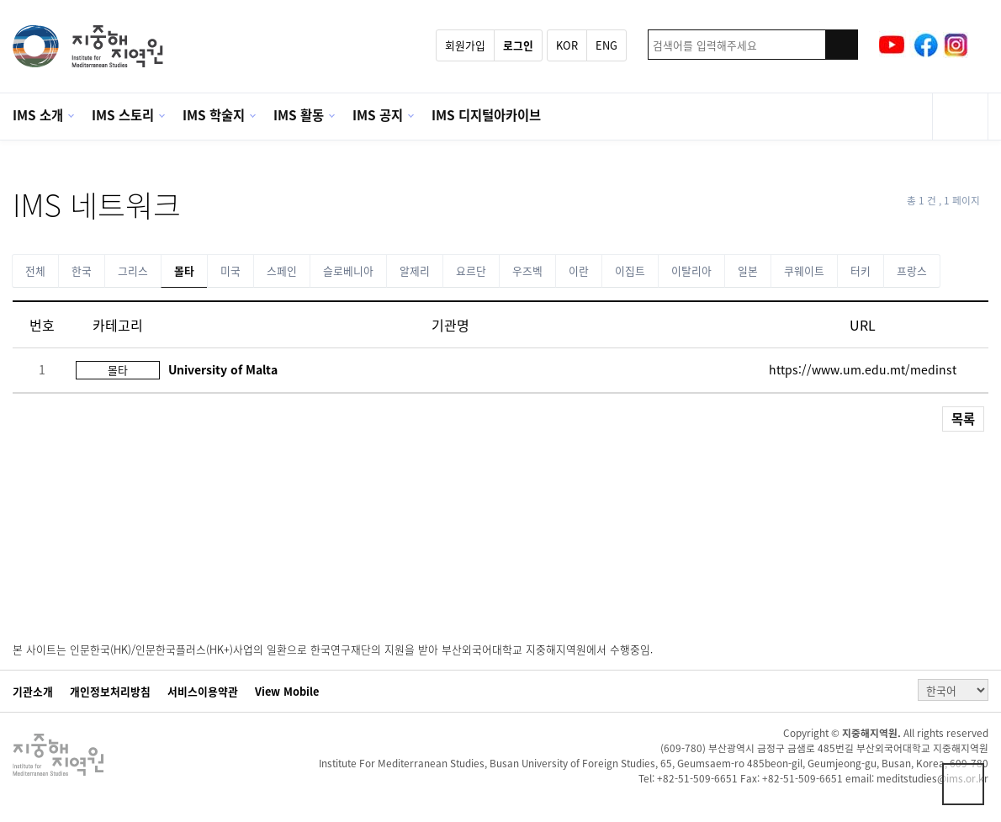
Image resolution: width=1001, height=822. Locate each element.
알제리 (415, 270)
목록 (963, 418)
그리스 (133, 270)
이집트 (630, 270)
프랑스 (912, 270)
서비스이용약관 (202, 691)
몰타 (184, 270)
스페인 (282, 270)
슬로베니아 (348, 270)
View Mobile (287, 691)
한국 (82, 270)
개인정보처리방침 (110, 691)
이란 (579, 270)
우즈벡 (527, 270)
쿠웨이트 (804, 270)
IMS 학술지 (214, 115)
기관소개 (33, 691)
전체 (35, 270)
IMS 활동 (298, 115)
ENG (606, 45)
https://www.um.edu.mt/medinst (862, 369)
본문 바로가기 (0, 0)
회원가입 (465, 45)
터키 (860, 270)
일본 (748, 270)
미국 (230, 270)
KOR (567, 45)
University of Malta (223, 369)
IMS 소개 (38, 115)
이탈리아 (691, 270)
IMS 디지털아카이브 (486, 115)
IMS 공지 (377, 115)
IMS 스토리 (123, 115)
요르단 (471, 270)
